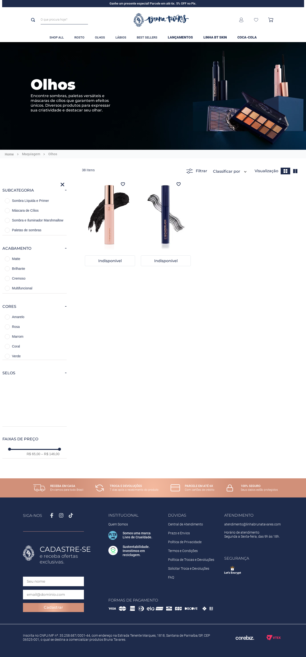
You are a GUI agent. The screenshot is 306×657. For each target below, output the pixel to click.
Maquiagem (31, 154)
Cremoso (18, 278)
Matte (16, 259)
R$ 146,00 (50, 454)
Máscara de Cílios (25, 210)
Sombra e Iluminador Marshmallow (37, 220)
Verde (16, 356)
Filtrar (196, 171)
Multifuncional (22, 288)
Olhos (52, 154)
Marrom (17, 336)
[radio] (285, 171)
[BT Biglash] (110, 224)
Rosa (16, 327)
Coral (16, 346)
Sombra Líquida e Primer (30, 201)
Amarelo (18, 317)
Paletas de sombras (26, 230)
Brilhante (18, 269)
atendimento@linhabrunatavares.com (252, 524)
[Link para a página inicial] (9, 154)
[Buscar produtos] (34, 19)
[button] (34, 190)
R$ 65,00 (33, 454)
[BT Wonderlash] (166, 224)
